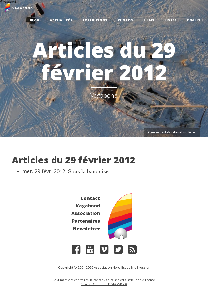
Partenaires (86, 221)
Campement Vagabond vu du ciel (172, 132)
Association (85, 213)
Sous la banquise (88, 171)
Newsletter (86, 228)
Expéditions (95, 20)
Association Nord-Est (110, 267)
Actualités (61, 20)
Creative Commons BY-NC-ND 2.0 (104, 284)
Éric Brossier (140, 267)
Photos (125, 20)
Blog (34, 20)
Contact (90, 198)
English (195, 20)
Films (148, 20)
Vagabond (88, 205)
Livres (171, 20)
